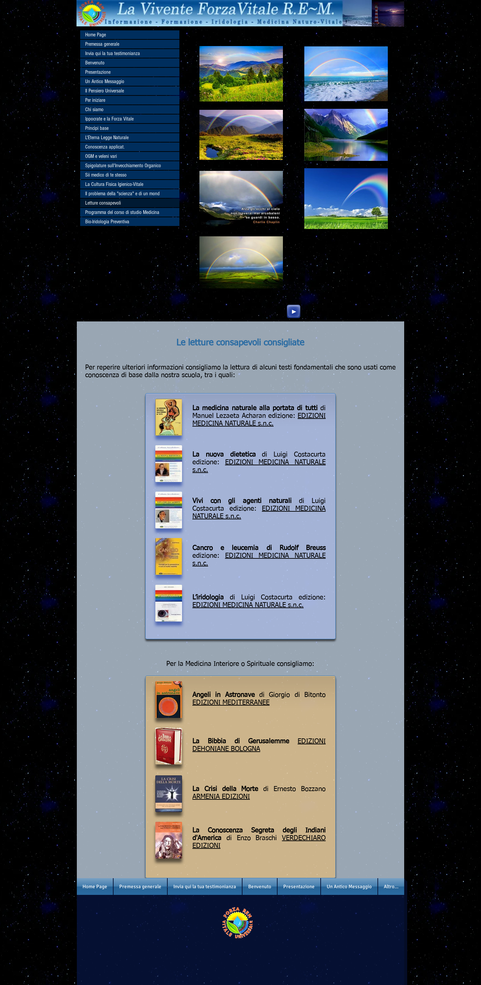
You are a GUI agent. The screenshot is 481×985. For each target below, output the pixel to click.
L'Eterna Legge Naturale (107, 138)
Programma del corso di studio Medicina (122, 212)
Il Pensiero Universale (104, 91)
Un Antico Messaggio (104, 81)
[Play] (293, 311)
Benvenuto (95, 63)
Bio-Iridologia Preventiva (107, 222)
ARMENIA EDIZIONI (221, 796)
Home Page (95, 35)
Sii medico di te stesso (106, 175)
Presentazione (98, 72)
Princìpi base (97, 128)
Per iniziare (95, 100)
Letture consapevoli (103, 203)
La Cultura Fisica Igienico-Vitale (114, 184)
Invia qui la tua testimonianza (112, 53)
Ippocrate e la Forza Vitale (109, 119)
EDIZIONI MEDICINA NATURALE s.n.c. (248, 605)
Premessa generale (102, 44)
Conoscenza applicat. (105, 147)
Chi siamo (94, 109)
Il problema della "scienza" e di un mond (122, 194)
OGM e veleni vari (101, 156)
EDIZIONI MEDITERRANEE (231, 702)
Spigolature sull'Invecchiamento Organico (123, 166)
